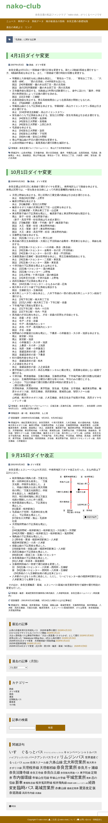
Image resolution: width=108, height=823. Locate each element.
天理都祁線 (17, 430)
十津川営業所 (57, 422)
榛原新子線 (61, 428)
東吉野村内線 (31, 430)
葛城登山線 (54, 430)
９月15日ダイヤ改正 (32, 455)
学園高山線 (71, 153)
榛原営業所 (13, 428)
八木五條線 (71, 422)
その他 (12, 704)
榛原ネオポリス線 (51, 433)
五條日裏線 (36, 433)
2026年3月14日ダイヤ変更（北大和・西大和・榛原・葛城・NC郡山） (41, 646)
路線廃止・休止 (36, 428)
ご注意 (52, 819)
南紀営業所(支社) (29, 422)
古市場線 (35, 436)
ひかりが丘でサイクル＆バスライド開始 (27, 633)
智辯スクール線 (22, 433)
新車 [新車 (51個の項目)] (19, 782)
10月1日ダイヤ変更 (31, 172)
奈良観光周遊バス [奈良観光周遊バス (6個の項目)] (70, 772)
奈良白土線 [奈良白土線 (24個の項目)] (52, 772)
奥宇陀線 (16, 438)
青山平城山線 (39, 155)
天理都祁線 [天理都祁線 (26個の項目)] (48, 768)
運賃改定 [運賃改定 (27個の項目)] (85, 788)
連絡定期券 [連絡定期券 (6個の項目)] (73, 788)
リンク (28, 27)
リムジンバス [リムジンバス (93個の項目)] (72, 757)
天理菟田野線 (14, 610)
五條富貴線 (28, 438)
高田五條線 (20, 608)
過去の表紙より (14, 27)
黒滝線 (87, 436)
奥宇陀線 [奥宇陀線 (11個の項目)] (85, 772)
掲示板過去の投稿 (55, 21)
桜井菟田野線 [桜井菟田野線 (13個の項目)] (44, 782)
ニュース (11, 21)
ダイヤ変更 (40, 65)
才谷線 (50, 438)
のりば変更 (81, 608)
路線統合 (92, 430)
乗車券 (12, 702)
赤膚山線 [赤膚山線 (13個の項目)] (60, 788)
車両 (11, 694)
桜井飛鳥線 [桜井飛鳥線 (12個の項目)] (60, 782)
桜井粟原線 (34, 605)
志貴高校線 (84, 153)
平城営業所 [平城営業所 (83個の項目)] (76, 777)
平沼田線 (70, 436)
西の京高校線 (52, 153)
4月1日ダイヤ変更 (30, 55)
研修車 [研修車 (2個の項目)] (70, 783)
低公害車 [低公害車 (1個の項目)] (26, 763)
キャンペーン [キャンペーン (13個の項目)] (72, 752)
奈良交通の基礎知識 (77, 21)
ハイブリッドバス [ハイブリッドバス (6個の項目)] (18, 757)
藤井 (62, 153)
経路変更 (49, 428)
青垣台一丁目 (53, 155)
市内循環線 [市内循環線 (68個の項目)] (22, 777)
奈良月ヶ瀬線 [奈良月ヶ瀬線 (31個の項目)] (88, 768)
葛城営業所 (85, 425)
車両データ (24, 21)
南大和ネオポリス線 (17, 425)
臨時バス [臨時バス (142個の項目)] (25, 787)
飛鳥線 (24, 605)
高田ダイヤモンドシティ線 (82, 438)
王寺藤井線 (39, 153)
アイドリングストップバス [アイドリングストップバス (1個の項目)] (53, 752)
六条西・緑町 (82, 155)
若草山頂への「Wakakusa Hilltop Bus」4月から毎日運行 (35, 638)
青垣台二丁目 (68, 155)
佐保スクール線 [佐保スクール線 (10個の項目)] (39, 762)
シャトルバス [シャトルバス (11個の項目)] (89, 752)
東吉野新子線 (62, 438)
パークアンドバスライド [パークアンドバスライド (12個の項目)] (44, 757)
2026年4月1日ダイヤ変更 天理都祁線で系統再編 (32, 641)
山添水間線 (26, 153)
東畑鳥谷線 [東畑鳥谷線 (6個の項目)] (29, 782)
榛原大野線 (34, 425)
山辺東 (96, 425)
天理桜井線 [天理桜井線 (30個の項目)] (30, 768)
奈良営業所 (44, 422)
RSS (12, 806)
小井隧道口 (22, 441)
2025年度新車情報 (17, 643)
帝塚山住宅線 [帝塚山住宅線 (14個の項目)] (40, 777)
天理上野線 (59, 436)
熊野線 (79, 436)
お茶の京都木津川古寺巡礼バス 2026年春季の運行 (33, 630)
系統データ (38, 21)
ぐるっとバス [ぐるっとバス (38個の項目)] (32, 752)
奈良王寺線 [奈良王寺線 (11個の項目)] (36, 772)
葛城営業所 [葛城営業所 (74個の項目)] (45, 788)
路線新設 (27, 155)
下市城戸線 (46, 436)
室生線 (94, 155)
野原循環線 (87, 428)
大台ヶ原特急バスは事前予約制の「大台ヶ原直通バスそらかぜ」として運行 (44, 635)
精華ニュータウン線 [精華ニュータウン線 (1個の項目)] (80, 783)
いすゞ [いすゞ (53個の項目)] (15, 752)
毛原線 (94, 153)
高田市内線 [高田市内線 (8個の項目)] (28, 792)
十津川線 (43, 430)
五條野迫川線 (68, 430)
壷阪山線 (54, 605)
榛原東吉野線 (74, 428)
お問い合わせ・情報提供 (89, 819)
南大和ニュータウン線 (72, 433)
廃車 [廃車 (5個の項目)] (88, 778)
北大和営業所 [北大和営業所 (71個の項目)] (74, 762)
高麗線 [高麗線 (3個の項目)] (38, 793)
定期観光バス (15, 699)
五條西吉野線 (47, 425)
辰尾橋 (24, 428)
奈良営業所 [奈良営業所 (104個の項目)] (66, 767)
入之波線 (60, 425)
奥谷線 (26, 436)
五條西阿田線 (72, 425)
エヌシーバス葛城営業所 (63, 608)
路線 (31, 65)
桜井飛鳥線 (92, 605)
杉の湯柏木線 (84, 422)
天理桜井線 (81, 430)
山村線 (87, 433)
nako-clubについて (67, 819)
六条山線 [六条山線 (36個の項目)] (56, 762)
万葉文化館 (32, 608)
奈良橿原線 (93, 608)
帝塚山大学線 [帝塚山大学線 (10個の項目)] (58, 777)
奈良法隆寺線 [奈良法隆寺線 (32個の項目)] (19, 772)
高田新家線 (40, 438)
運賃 (11, 697)
